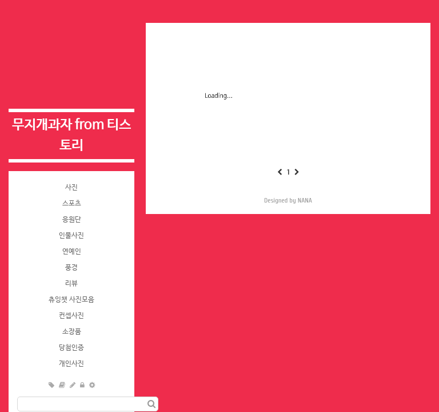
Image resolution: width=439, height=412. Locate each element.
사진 (71, 188)
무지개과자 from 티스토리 (71, 135)
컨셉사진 (71, 316)
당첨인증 (71, 348)
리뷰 (71, 284)
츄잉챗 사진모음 (71, 300)
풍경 (71, 268)
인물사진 (71, 236)
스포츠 (71, 204)
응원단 (71, 220)
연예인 (71, 252)
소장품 (71, 332)
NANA (305, 200)
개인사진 (71, 364)
